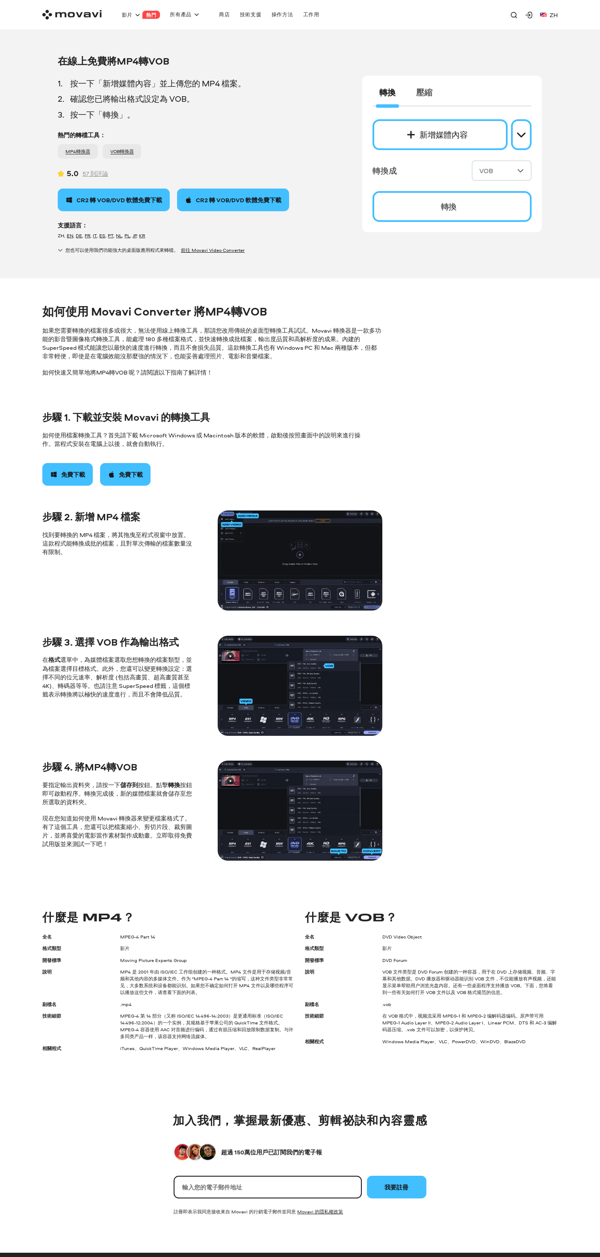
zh (548, 15)
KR (142, 235)
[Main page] (72, 15)
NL (119, 235)
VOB (501, 170)
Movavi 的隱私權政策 (320, 1211)
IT (95, 235)
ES (102, 235)
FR (87, 235)
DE (79, 235)
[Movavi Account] (529, 15)
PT (110, 235)
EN (70, 235)
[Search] (514, 15)
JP (134, 235)
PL (127, 235)
